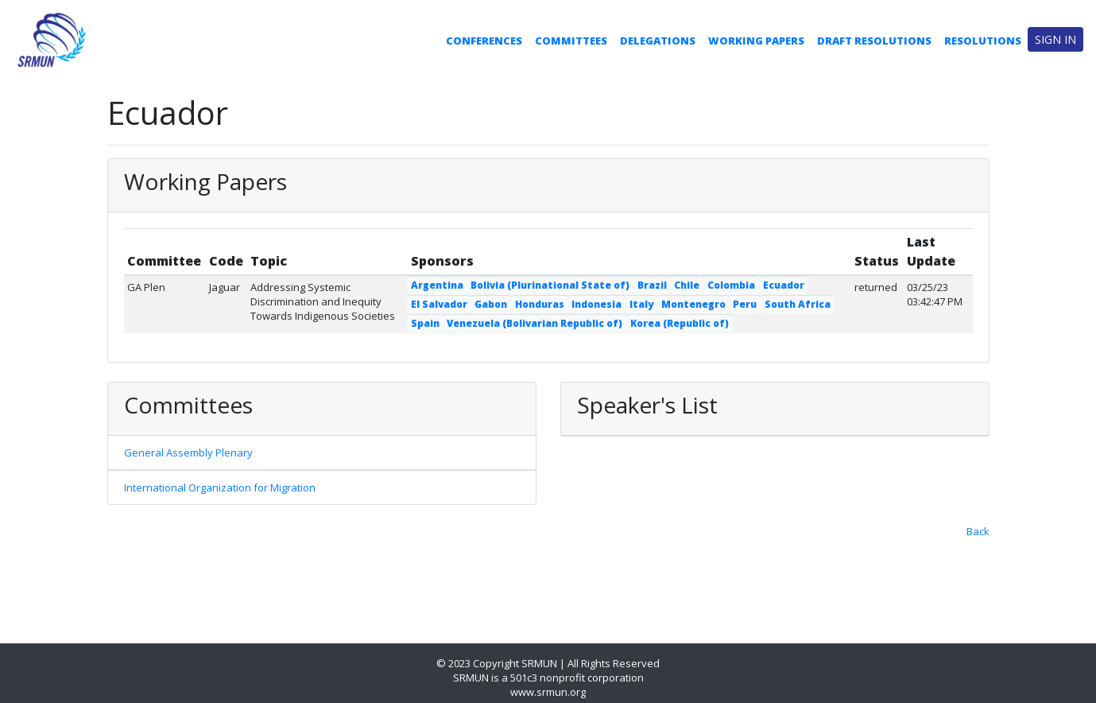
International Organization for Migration (220, 487)
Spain (425, 323)
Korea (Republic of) (679, 323)
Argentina (437, 285)
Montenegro (693, 304)
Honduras (539, 304)
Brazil (652, 285)
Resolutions (982, 40)
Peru (745, 304)
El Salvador (439, 304)
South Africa (798, 304)
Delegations (657, 40)
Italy (641, 304)
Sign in (1055, 39)
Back (977, 531)
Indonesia (596, 304)
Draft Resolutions (874, 40)
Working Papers (756, 40)
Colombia (731, 285)
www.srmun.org (548, 692)
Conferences (484, 40)
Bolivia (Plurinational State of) (550, 285)
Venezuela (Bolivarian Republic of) (534, 323)
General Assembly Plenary (188, 452)
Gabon (490, 304)
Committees (571, 40)
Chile (686, 285)
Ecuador (783, 285)
